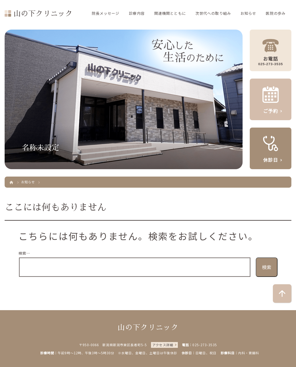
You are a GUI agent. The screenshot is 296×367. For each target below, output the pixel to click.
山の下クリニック (43, 13)
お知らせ (248, 13)
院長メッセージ (106, 13)
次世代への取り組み (213, 13)
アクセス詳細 (162, 345)
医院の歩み (276, 13)
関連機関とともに (170, 13)
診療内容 (137, 13)
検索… (24, 253)
